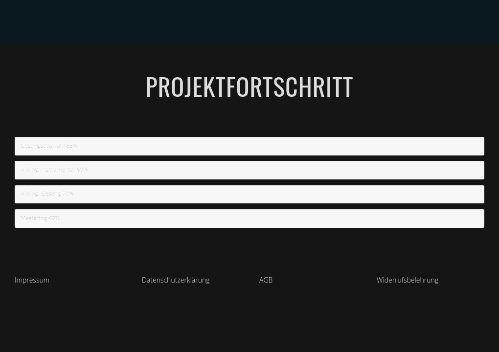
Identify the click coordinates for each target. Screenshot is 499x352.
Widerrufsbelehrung (407, 280)
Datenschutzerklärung (176, 280)
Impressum (32, 280)
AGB (265, 280)
